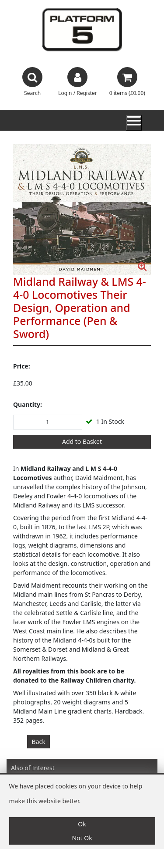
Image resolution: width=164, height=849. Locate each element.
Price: (21, 366)
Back (38, 741)
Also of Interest (33, 768)
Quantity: (27, 404)
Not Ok (82, 838)
